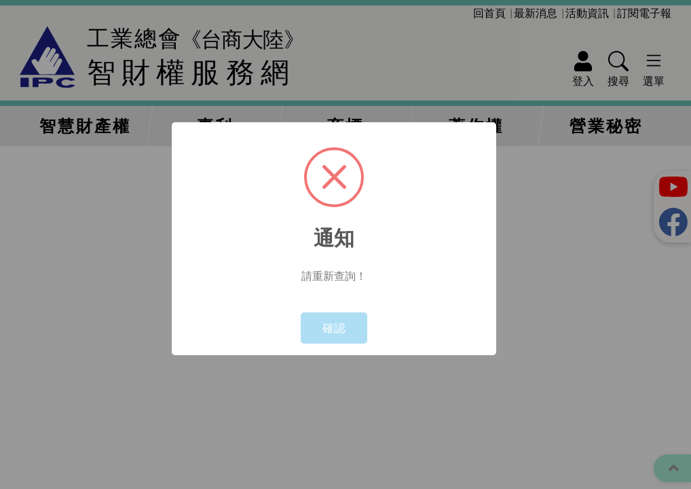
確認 (334, 328)
